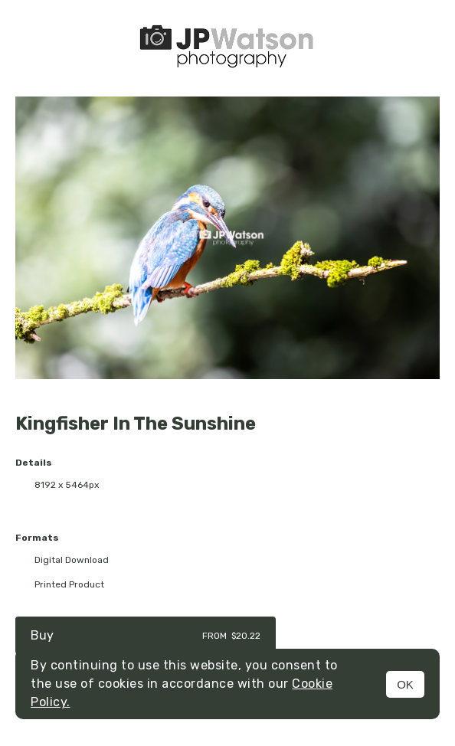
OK (405, 684)
